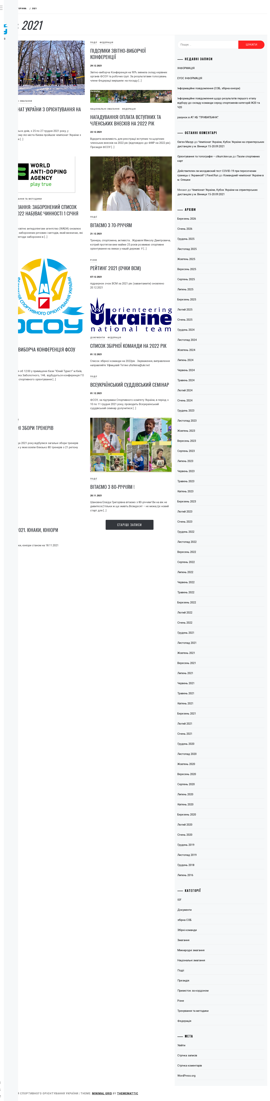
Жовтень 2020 (205, 764)
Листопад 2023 (206, 420)
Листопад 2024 (206, 340)
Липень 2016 (205, 875)
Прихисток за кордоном (212, 990)
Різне (61, 382)
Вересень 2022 (206, 552)
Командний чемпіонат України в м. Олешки (224, 179)
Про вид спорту (25, 53)
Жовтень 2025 (205, 259)
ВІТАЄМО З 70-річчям (148, 224)
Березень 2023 (206, 501)
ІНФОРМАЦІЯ (205, 68)
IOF (60, 206)
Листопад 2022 (206, 542)
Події (130, 42)
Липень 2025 (205, 289)
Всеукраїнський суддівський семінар (88, 474)
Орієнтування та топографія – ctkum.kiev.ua (224, 156)
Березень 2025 (206, 299)
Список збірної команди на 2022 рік (156, 424)
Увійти (201, 1045)
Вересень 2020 (206, 774)
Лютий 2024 (204, 390)
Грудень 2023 (205, 410)
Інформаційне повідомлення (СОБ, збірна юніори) (228, 88)
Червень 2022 (205, 582)
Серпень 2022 (205, 562)
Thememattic (182, 1093)
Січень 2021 (204, 733)
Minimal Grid (157, 1093)
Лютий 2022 (204, 612)
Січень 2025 (204, 319)
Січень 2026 (204, 228)
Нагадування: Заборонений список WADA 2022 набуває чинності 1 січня (86, 221)
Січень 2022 (204, 622)
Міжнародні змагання (210, 950)
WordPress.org (206, 1075)
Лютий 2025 (204, 309)
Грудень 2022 (205, 531)
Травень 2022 (205, 592)
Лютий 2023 (204, 511)
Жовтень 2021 (205, 653)
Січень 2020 (204, 834)
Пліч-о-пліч (22, 111)
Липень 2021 (205, 673)
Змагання (21, 69)
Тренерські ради (25, 77)
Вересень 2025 (206, 269)
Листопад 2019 (206, 855)
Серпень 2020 (205, 784)
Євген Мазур (205, 142)
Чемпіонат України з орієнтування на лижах (83, 100)
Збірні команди (206, 930)
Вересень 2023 (206, 441)
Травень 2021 (205, 693)
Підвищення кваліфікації (23, 100)
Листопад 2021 (206, 643)
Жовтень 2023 (205, 430)
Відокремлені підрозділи (23, 88)
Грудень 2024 (205, 329)
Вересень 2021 (206, 663)
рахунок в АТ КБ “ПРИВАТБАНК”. (217, 117)
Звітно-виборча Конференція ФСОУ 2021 (157, 339)
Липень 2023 (205, 461)
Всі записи (21, 119)
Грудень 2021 (205, 632)
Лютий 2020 (204, 824)
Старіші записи (158, 603)
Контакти (20, 127)
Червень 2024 (205, 370)
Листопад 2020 (206, 754)
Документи (134, 413)
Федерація (21, 61)
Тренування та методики (80, 206)
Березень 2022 (206, 602)
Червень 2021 (205, 683)
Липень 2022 (205, 572)
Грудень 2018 (205, 865)
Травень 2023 (205, 481)
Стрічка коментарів (209, 1065)
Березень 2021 (206, 713)
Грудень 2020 (205, 744)
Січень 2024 (204, 400)
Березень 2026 (206, 218)
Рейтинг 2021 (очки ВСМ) (83, 390)
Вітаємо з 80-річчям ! (149, 560)
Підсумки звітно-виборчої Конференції (155, 54)
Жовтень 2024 (205, 350)
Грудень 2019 (205, 844)
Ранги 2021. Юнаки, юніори (85, 607)
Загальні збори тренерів (152, 470)
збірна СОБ (204, 920)
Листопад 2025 (206, 249)
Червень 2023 (205, 471)
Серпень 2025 (205, 279)
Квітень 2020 (205, 804)
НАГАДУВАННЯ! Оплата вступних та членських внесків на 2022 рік (152, 125)
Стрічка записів (206, 1055)
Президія (203, 980)
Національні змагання (72, 89)
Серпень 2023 (205, 451)
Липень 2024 (205, 360)
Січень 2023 (204, 521)
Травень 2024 (205, 380)
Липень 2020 (205, 794)
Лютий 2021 (204, 723)
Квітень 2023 (205, 491)
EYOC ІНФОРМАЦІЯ (209, 78)
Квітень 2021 (205, 703)
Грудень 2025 (205, 239)
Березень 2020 (206, 814)
